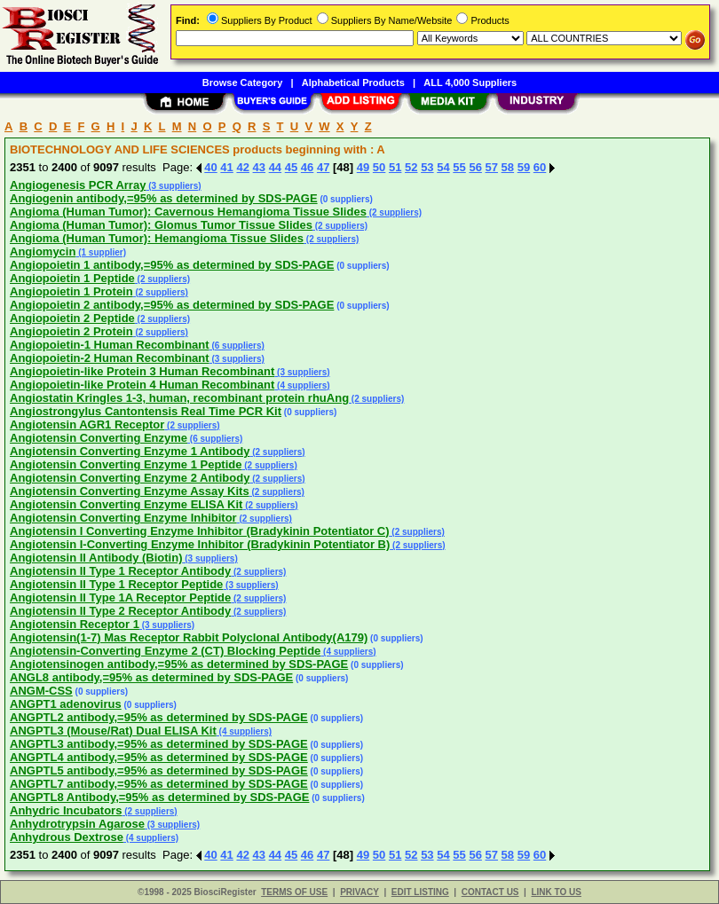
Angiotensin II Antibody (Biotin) (96, 557)
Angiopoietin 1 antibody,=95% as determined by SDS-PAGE (172, 264)
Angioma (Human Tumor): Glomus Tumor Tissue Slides (161, 225)
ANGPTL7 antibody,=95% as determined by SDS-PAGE (159, 783)
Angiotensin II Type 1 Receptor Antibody (120, 571)
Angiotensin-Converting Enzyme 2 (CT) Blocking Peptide (165, 650)
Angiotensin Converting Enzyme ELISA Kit (126, 504)
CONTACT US (490, 892)
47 (323, 167)
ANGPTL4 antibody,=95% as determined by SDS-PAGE (159, 757)
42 (242, 167)
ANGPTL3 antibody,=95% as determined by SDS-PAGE (159, 744)
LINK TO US (556, 892)
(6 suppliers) (237, 345)
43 (259, 167)
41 (226, 167)
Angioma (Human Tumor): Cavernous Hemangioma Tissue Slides (188, 211)
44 (275, 167)
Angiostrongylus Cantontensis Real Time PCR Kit (145, 411)
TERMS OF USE (294, 892)
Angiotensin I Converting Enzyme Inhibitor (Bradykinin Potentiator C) (200, 531)
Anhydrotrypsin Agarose (77, 823)
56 (475, 167)
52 (411, 167)
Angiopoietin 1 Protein (71, 291)
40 (210, 167)
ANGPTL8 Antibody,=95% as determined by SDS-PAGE (159, 797)
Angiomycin (42, 251)
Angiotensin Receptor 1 (74, 624)
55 (459, 167)
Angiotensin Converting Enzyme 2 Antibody (129, 477)
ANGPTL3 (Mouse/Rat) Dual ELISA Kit (113, 730)
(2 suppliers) (394, 212)
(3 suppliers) (173, 186)
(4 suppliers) (301, 385)
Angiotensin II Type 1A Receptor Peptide (120, 597)
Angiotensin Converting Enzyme (98, 437)
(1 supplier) (100, 252)
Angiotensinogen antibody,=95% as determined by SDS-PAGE (179, 664)
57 (492, 167)
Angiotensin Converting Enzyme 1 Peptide (125, 464)
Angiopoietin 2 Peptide (72, 318)
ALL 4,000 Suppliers (470, 82)
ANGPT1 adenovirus (66, 704)
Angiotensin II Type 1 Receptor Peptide (116, 584)
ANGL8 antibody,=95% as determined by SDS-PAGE (151, 677)
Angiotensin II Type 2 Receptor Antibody (120, 610)
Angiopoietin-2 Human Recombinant (109, 358)
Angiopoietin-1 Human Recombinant (109, 344)
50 (379, 167)
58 (508, 167)
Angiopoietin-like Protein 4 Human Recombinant (142, 384)
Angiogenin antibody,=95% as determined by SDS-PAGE (164, 198)
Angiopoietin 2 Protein (71, 331)
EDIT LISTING (420, 892)
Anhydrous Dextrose (66, 837)
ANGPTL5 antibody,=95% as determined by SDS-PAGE (159, 770)
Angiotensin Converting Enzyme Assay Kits (129, 491)
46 (307, 167)
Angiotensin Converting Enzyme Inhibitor (123, 517)
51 (395, 167)
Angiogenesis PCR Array (78, 185)
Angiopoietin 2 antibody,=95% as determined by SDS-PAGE (172, 304)
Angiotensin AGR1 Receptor (87, 424)
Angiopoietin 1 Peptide (72, 278)
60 (539, 167)
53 (427, 167)
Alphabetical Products (353, 82)
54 (443, 167)
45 (291, 167)
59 (524, 167)
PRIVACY (359, 892)
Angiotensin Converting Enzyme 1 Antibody (129, 451)
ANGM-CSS (41, 690)
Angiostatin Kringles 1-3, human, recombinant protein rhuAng (179, 398)
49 (363, 167)
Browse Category (242, 82)
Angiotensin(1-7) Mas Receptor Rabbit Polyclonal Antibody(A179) (188, 637)
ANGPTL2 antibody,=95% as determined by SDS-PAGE (159, 717)
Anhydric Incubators (66, 810)
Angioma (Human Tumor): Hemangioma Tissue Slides (157, 238)
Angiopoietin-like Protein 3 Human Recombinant (142, 371)
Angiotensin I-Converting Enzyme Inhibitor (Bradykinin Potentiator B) (200, 544)
